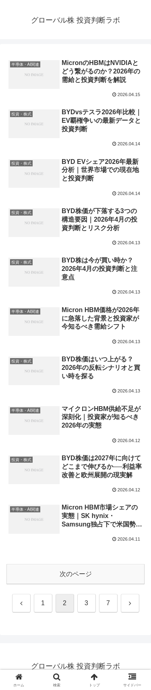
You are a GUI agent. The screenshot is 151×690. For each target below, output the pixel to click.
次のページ (76, 573)
